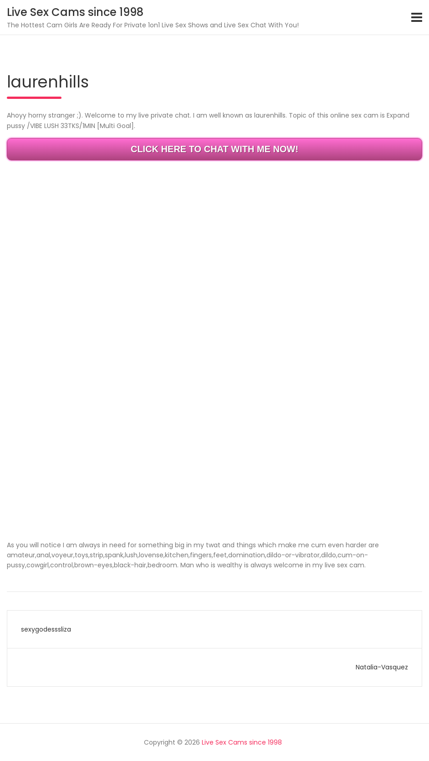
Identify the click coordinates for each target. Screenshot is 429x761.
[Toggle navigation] (416, 17)
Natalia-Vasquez (382, 667)
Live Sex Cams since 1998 (75, 12)
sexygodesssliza (46, 629)
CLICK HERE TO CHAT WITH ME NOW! (214, 149)
